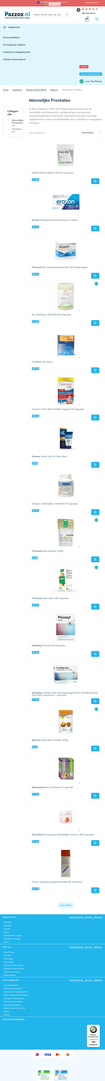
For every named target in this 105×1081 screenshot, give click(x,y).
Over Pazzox (9, 952)
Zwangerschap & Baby (14, 998)
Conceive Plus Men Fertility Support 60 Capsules (58, 409)
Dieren (6, 1011)
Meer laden (65, 905)
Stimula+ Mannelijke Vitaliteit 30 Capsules (55, 503)
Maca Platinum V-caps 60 (52, 787)
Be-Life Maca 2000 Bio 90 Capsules (51, 314)
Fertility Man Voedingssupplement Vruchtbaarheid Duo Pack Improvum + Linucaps (64, 694)
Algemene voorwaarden (14, 968)
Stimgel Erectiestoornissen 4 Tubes (55, 220)
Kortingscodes (10, 975)
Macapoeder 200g (47, 551)
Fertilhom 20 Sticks (42, 362)
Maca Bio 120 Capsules (50, 598)
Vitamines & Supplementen (16, 52)
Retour (7, 932)
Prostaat (16, 130)
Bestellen (8, 922)
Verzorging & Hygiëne (14, 44)
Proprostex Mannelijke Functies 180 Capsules (63, 834)
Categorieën (11, 27)
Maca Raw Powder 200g (50, 740)
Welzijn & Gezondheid (14, 59)
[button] (95, 181)
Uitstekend (88, 13)
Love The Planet (90, 81)
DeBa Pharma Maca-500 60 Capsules (53, 173)
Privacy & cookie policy (13, 965)
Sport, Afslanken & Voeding (16, 995)
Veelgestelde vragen (12, 935)
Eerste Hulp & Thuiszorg (14, 1008)
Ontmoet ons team (12, 972)
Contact (7, 955)
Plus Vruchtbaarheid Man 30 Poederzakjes (60, 267)
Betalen (7, 929)
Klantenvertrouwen (12, 939)
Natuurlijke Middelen (13, 1005)
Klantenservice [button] (91, 2)
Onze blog (8, 958)
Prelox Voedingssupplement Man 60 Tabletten (57, 882)
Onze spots (8, 962)
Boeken (7, 1015)
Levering (7, 925)
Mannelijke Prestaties (18, 123)
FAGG (6, 942)
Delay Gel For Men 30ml (49, 456)
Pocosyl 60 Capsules (48, 645)
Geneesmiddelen (11, 37)
